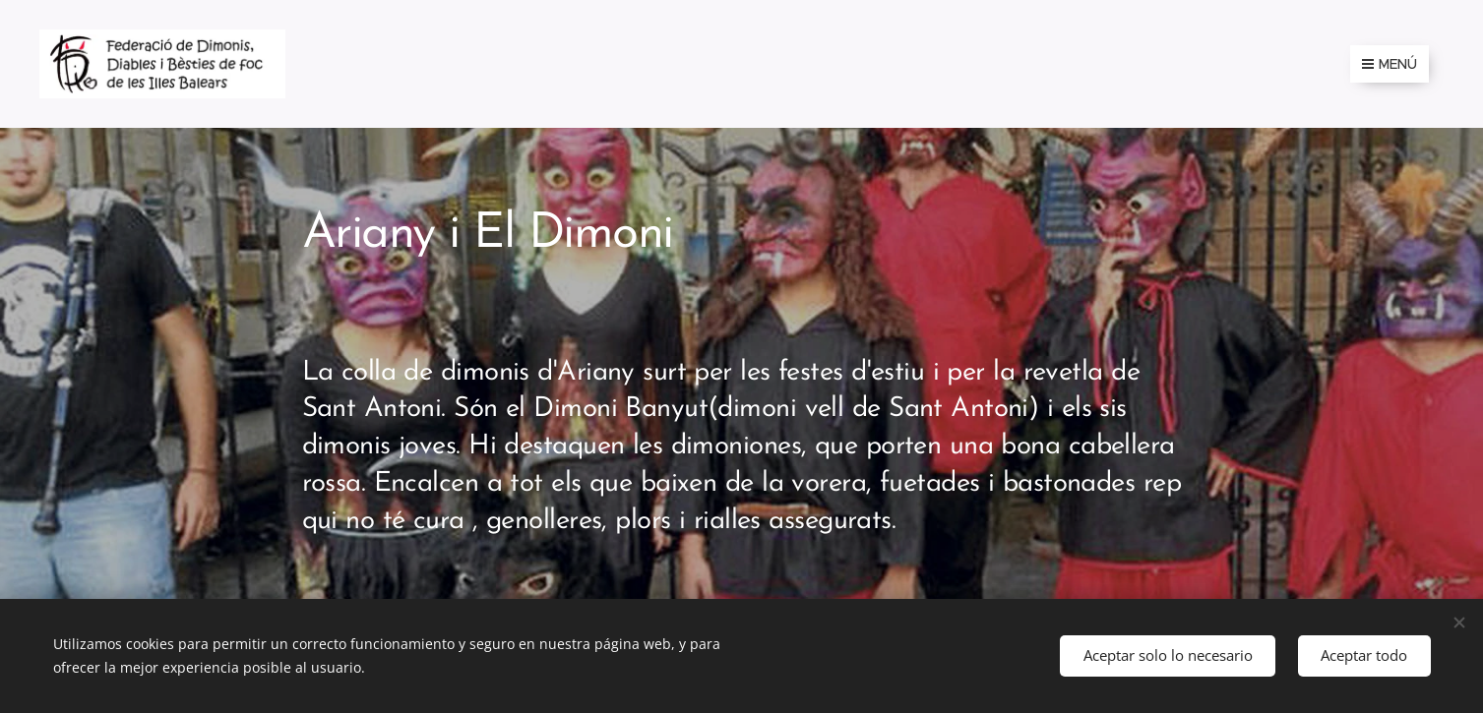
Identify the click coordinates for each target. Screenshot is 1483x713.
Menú (1389, 64)
